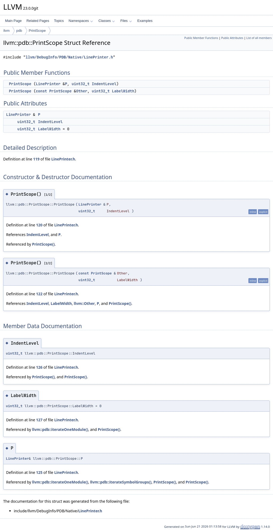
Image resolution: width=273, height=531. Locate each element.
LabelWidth (123, 91)
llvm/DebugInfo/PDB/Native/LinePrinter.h (69, 57)
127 (39, 419)
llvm (6, 31)
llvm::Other (84, 303)
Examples (144, 21)
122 (39, 293)
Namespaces (81, 21)
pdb (19, 31)
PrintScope (37, 31)
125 (39, 472)
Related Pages (37, 21)
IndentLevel (104, 83)
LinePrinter (48, 83)
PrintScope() (43, 244)
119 (36, 159)
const (41, 91)
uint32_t (81, 83)
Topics (59, 21)
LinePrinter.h (63, 159)
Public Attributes (232, 38)
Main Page (13, 21)
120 (39, 224)
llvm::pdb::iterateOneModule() (60, 429)
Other (81, 91)
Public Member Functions (201, 38)
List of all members (259, 38)
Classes (106, 21)
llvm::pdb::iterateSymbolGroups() (120, 482)
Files (126, 21)
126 (39, 367)
